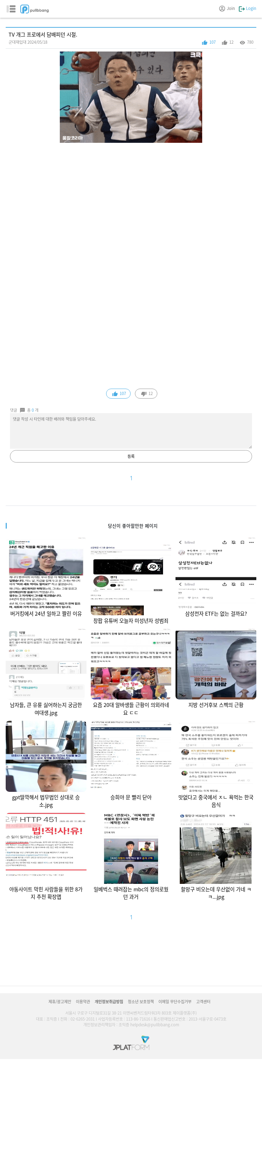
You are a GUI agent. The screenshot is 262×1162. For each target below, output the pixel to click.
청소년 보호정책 (141, 1001)
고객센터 (203, 1001)
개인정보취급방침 (109, 1001)
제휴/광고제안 (59, 1001)
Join (227, 8)
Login (247, 8)
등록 (131, 456)
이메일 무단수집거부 (175, 1001)
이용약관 (83, 1001)
